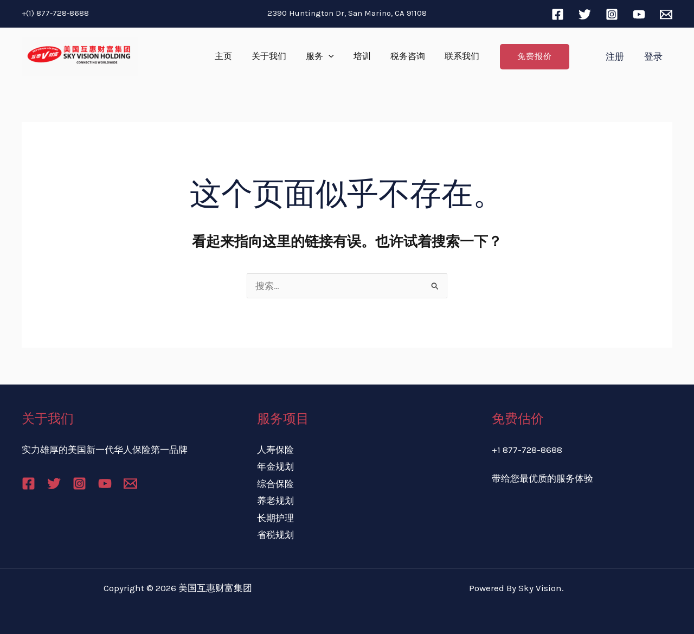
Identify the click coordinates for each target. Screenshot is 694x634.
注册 (617, 56)
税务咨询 (404, 56)
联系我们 (456, 56)
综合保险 (275, 483)
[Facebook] (557, 14)
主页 (228, 56)
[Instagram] (612, 14)
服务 (321, 56)
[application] (329, 56)
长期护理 (275, 518)
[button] (528, 56)
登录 (654, 56)
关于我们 (272, 56)
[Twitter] (585, 14)
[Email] (666, 14)
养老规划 (275, 500)
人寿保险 (275, 449)
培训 (361, 56)
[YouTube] (639, 14)
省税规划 (275, 534)
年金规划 (275, 466)
